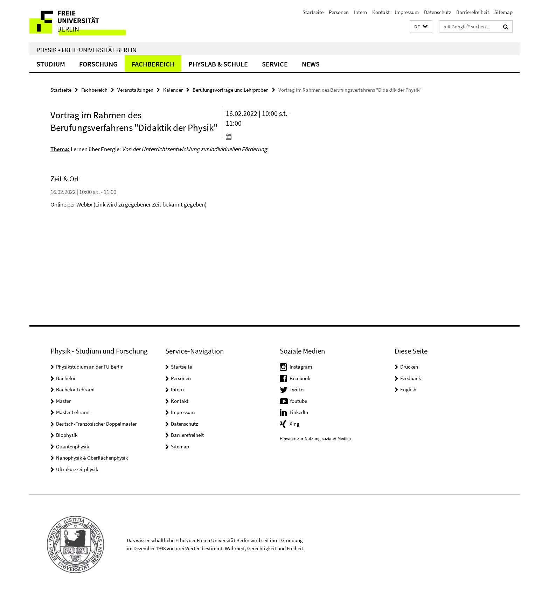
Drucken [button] (409, 366)
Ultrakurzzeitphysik (77, 469)
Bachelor (66, 378)
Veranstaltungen (135, 89)
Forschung (98, 64)
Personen (339, 12)
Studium (50, 64)
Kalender (173, 89)
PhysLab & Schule (218, 64)
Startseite (313, 12)
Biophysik (66, 435)
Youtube (298, 401)
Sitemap (503, 12)
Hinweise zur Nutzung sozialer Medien (315, 438)
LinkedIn (299, 412)
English (408, 389)
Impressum (407, 12)
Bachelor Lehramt (75, 389)
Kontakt (381, 12)
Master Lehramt (73, 412)
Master (63, 401)
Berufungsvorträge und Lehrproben (231, 89)
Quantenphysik (72, 446)
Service (275, 64)
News (311, 64)
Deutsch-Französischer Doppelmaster (96, 423)
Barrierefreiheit (472, 12)
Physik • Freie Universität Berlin (86, 50)
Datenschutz (437, 12)
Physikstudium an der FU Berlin (90, 366)
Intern (360, 12)
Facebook (300, 378)
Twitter (297, 389)
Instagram (301, 366)
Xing (294, 423)
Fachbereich (153, 64)
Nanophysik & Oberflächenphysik (92, 457)
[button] (421, 26)
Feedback (410, 378)
